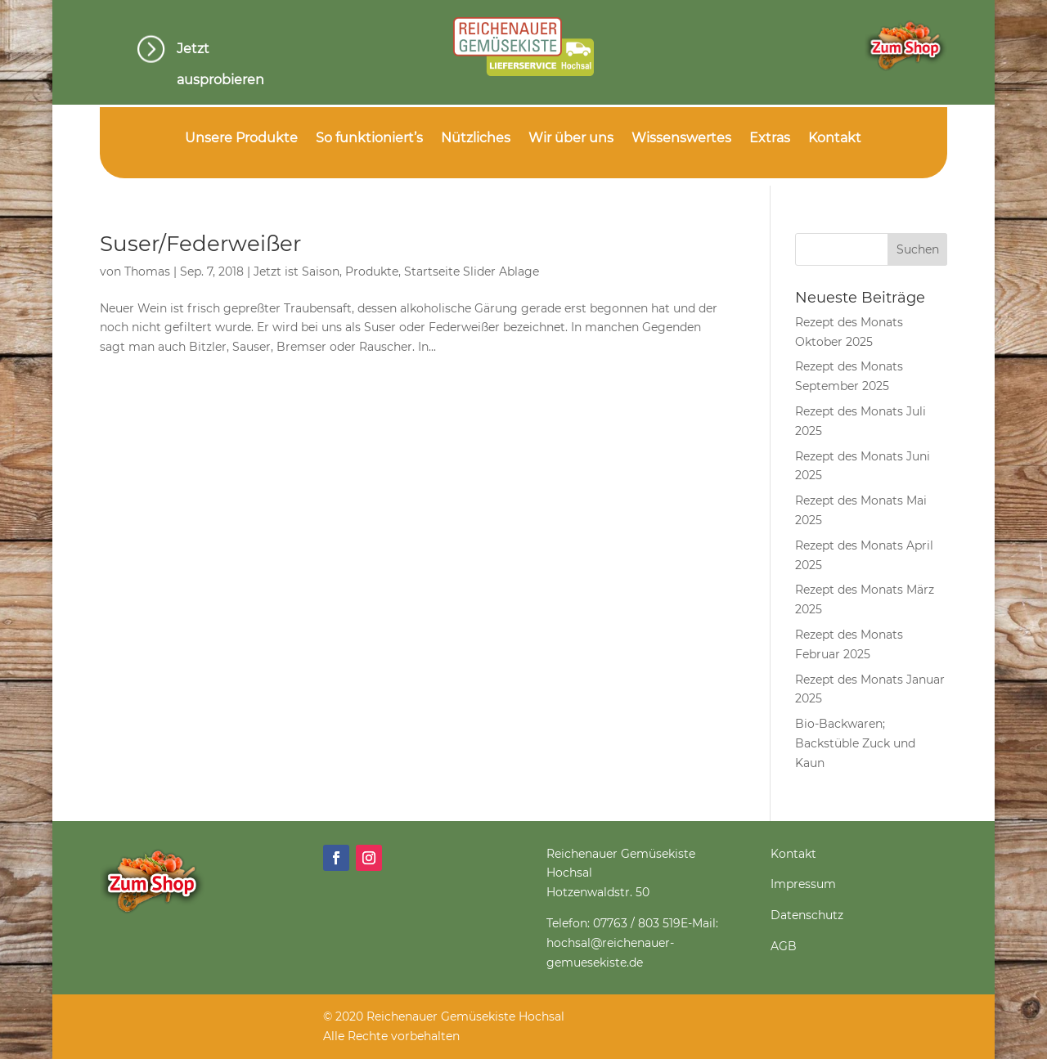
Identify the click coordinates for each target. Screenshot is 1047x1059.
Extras (769, 139)
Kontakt (834, 139)
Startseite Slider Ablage (471, 271)
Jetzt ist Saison (296, 271)
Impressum (803, 884)
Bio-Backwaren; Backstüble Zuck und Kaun (855, 743)
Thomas (147, 271)
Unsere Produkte (241, 139)
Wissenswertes (681, 139)
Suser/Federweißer (200, 244)
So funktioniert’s (369, 139)
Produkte (371, 271)
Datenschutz (807, 915)
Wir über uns (570, 139)
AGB (784, 946)
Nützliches (475, 139)
